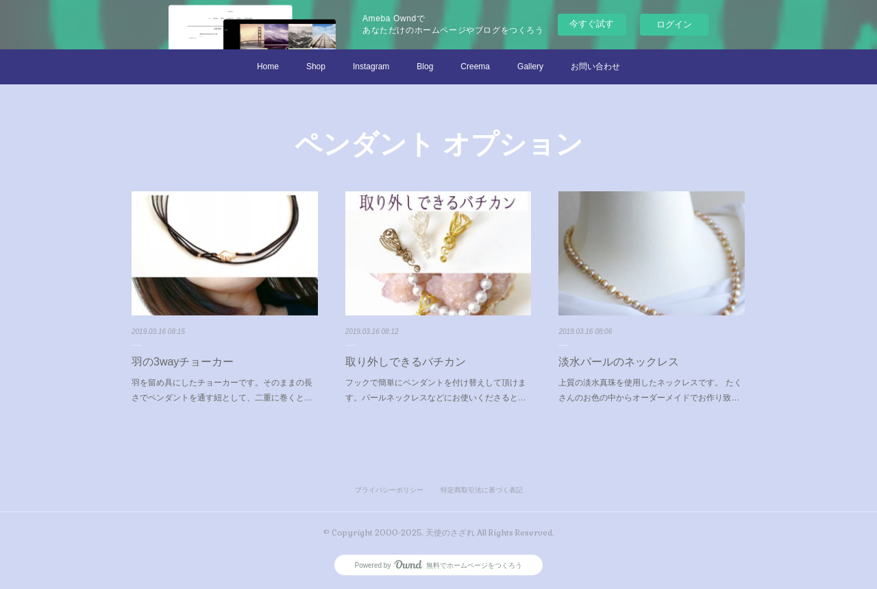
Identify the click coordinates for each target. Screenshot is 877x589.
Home (268, 66)
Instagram (371, 66)
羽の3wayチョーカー (183, 362)
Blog (425, 66)
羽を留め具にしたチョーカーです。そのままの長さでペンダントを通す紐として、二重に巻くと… (222, 390)
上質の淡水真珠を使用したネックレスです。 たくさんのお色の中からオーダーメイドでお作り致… (649, 390)
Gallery (530, 66)
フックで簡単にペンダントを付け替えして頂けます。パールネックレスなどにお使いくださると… (435, 390)
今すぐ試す (591, 24)
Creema (475, 66)
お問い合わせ (595, 66)
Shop (315, 66)
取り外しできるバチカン (405, 362)
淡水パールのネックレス (618, 362)
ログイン (674, 24)
